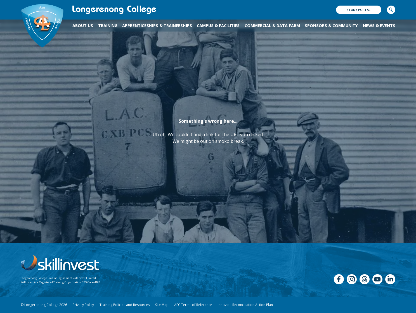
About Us (82, 25)
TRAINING (107, 25)
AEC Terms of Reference (193, 304)
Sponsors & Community (331, 25)
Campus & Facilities (218, 25)
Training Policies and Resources (125, 304)
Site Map (162, 304)
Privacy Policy (83, 304)
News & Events (379, 25)
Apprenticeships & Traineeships (157, 25)
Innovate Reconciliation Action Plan (245, 304)
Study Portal (358, 10)
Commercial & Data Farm (272, 25)
